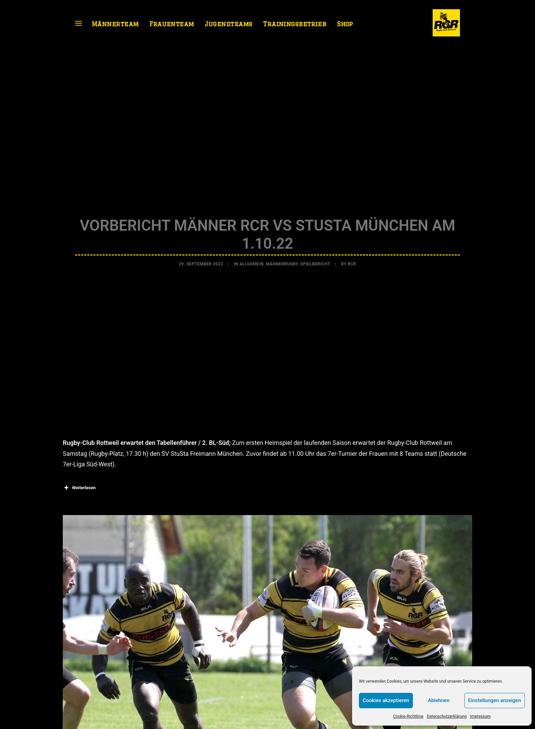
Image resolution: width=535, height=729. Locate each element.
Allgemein (251, 263)
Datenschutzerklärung (447, 716)
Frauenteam (171, 23)
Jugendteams (228, 23)
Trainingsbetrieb (294, 23)
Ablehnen (438, 700)
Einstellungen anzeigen (494, 700)
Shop (345, 23)
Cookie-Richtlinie (408, 716)
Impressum (480, 716)
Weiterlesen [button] (79, 485)
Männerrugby (282, 263)
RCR (352, 263)
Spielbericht (315, 263)
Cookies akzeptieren (386, 700)
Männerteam (115, 23)
